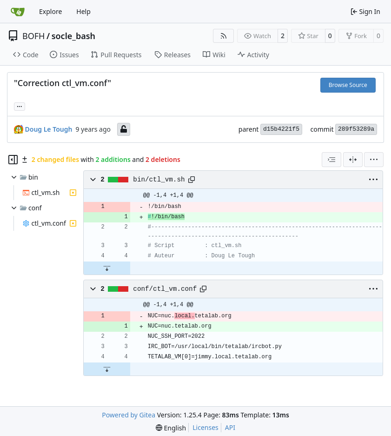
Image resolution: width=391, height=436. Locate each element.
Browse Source (348, 85)
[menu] (374, 159)
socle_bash (73, 35)
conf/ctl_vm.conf (165, 289)
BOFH (33, 35)
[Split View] (353, 159)
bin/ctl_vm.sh (159, 179)
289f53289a (356, 129)
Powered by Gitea (128, 414)
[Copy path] (191, 179)
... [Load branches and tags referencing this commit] (19, 105)
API (230, 427)
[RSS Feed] (223, 36)
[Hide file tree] (13, 159)
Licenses (205, 427)
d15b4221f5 (281, 129)
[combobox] (331, 159)
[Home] (18, 11)
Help (83, 11)
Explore (50, 11)
